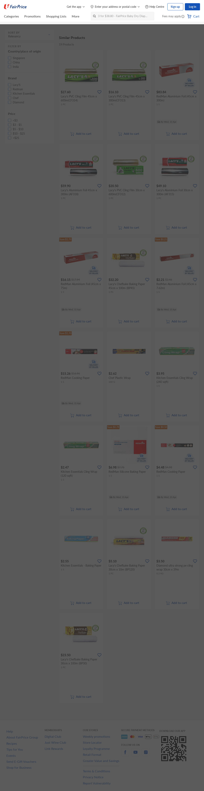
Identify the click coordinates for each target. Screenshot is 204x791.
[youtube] (135, 754)
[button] (182, 16)
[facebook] (125, 754)
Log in (192, 6)
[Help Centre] (154, 7)
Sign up (175, 6)
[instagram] (146, 754)
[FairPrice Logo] (15, 7)
